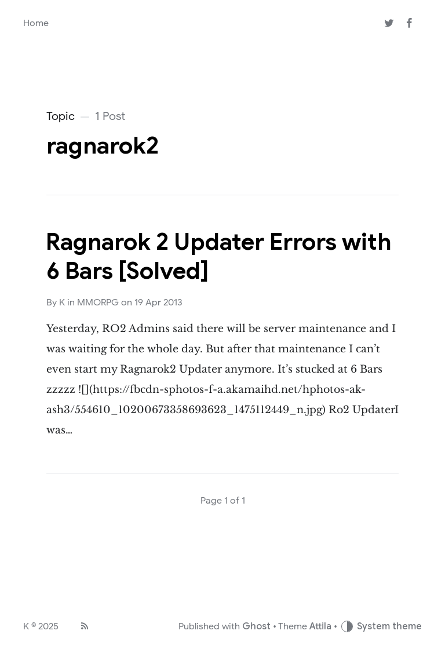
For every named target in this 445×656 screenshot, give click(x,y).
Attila (320, 626)
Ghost (256, 626)
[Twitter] (389, 23)
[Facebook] (409, 23)
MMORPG (98, 302)
